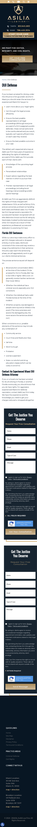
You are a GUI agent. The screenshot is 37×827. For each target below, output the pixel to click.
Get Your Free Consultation (17, 59)
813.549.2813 (24, 26)
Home (8, 1)
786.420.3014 (23, 30)
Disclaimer (29, 739)
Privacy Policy (30, 742)
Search (23, 1)
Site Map (28, 736)
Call (13, 1)
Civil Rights (29, 759)
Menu (28, 1)
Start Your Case (18, 35)
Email (18, 1)
